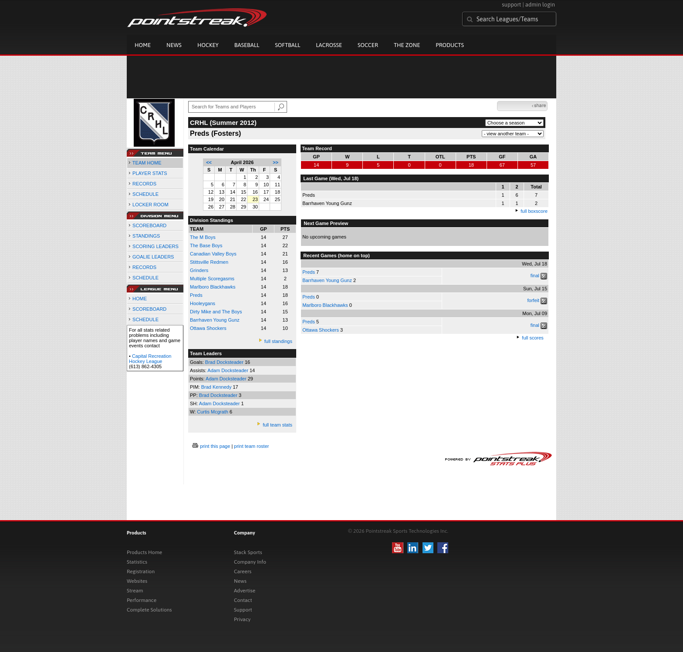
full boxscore (534, 211)
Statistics (137, 562)
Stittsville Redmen (209, 262)
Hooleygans (202, 303)
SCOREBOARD (149, 225)
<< (209, 162)
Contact (243, 600)
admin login (540, 4)
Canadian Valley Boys (213, 253)
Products (450, 45)
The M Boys (203, 237)
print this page (215, 446)
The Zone (407, 45)
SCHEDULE (145, 194)
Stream (135, 591)
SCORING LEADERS (155, 246)
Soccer (368, 45)
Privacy (242, 619)
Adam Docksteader (228, 370)
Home (143, 45)
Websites (137, 581)
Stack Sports (248, 552)
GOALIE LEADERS (153, 256)
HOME (139, 298)
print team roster (251, 446)
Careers (242, 571)
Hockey (208, 45)
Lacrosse (329, 45)
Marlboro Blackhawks (213, 286)
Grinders (199, 270)
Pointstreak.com (197, 18)
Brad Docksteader (225, 362)
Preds (308, 272)
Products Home (144, 552)
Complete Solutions (149, 610)
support (511, 4)
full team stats (277, 424)
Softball (287, 45)
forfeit (533, 300)
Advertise (244, 591)
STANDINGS (146, 236)
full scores (533, 337)
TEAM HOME (147, 162)
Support (243, 610)
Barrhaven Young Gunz (215, 320)
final (535, 275)
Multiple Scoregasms (212, 278)
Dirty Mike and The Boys (216, 311)
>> (275, 162)
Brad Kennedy (217, 387)
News (174, 45)
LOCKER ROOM (150, 204)
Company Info (250, 562)
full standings (278, 341)
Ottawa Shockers (208, 328)
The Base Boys (206, 245)
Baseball (247, 45)
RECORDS (144, 183)
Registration (141, 571)
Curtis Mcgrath (213, 411)
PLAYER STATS (149, 173)
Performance (141, 600)
